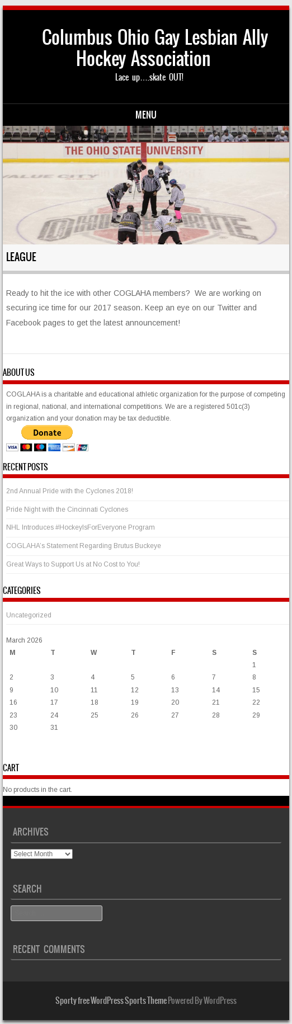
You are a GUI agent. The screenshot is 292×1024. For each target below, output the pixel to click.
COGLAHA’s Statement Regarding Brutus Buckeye (83, 546)
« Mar (14, 750)
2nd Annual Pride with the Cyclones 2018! (69, 491)
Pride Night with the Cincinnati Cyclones (67, 509)
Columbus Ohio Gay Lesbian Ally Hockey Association (155, 47)
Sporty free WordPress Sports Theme (111, 1000)
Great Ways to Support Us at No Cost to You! (73, 564)
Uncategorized (28, 615)
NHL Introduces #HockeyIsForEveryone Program (80, 527)
